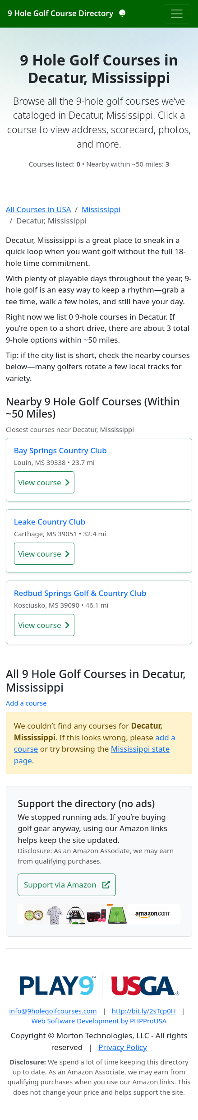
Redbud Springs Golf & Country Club (80, 593)
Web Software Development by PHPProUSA (99, 1020)
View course (44, 482)
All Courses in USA (38, 209)
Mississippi (101, 209)
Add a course (26, 702)
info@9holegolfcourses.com (53, 1010)
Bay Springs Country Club (60, 450)
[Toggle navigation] (177, 13)
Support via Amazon (67, 884)
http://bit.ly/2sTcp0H (144, 1010)
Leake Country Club (49, 521)
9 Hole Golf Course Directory (66, 13)
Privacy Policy (122, 1047)
